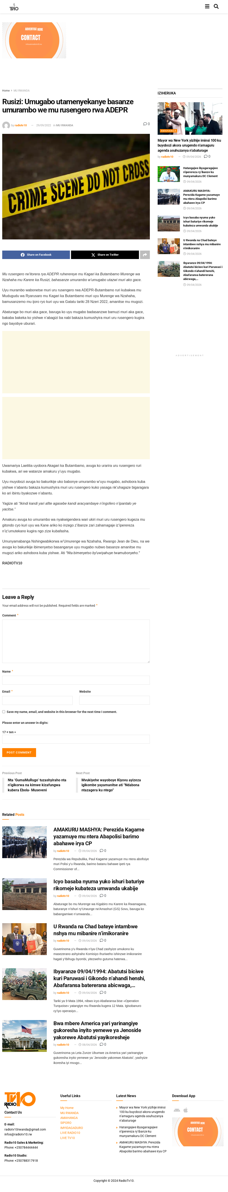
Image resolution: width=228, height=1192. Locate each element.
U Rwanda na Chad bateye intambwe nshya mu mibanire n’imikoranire (202, 244)
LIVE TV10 (67, 1138)
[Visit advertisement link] (34, 40)
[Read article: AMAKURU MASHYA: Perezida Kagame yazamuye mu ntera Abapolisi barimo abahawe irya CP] (24, 842)
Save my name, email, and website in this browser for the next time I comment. (62, 712)
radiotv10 (21, 125)
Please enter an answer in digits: (25, 723)
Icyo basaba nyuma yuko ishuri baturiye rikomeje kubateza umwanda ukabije (200, 221)
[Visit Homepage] (14, 6)
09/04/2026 (88, 851)
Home (6, 90)
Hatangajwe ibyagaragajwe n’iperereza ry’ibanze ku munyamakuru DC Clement (200, 172)
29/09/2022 (43, 125)
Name (8, 671)
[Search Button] (216, 6)
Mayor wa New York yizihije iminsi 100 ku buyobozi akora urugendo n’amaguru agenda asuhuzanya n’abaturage (189, 145)
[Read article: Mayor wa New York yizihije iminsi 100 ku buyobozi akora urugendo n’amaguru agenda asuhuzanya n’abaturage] (190, 118)
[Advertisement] (148, 53)
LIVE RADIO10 (70, 1133)
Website (85, 691)
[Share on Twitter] (105, 255)
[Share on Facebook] (36, 255)
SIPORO (65, 1123)
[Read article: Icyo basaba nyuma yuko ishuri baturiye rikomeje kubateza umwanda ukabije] (24, 894)
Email (7, 691)
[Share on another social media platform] (145, 255)
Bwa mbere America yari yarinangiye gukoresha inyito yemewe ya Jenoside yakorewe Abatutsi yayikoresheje (97, 1030)
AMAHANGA (168, 130)
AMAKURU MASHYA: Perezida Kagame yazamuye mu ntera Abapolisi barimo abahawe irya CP (98, 837)
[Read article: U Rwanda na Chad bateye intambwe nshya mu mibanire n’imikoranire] (24, 939)
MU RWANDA (22, 90)
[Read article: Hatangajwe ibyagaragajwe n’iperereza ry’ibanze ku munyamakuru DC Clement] (169, 174)
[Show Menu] (207, 6)
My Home (66, 1108)
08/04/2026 (88, 1044)
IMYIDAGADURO (71, 1128)
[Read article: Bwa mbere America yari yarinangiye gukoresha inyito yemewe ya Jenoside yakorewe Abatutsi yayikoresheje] (24, 1036)
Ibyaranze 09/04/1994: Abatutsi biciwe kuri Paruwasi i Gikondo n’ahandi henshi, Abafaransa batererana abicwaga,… (99, 978)
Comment (10, 615)
